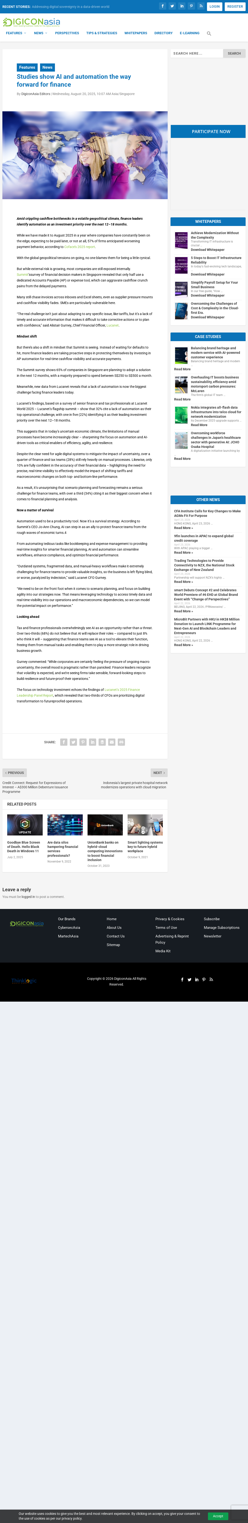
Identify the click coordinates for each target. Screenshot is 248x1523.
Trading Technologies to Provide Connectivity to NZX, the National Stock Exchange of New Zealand (204, 565)
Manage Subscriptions (222, 928)
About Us (114, 928)
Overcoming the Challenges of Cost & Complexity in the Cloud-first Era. (215, 308)
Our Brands (67, 919)
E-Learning (190, 33)
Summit (22, 275)
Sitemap (113, 945)
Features (14, 33)
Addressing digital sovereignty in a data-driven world (70, 7)
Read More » (183, 528)
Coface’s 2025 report (79, 247)
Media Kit (163, 951)
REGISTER (235, 6)
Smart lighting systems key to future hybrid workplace (145, 847)
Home (112, 919)
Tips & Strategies (101, 33)
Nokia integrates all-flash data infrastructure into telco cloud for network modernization (216, 412)
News (38, 33)
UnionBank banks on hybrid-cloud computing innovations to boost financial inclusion (105, 851)
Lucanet (112, 325)
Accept (218, 1516)
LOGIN (215, 6)
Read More (182, 370)
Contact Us (116, 937)
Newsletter (212, 937)
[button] (209, 37)
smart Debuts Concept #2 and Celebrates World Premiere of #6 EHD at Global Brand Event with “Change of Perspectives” (206, 594)
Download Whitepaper (207, 250)
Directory (163, 33)
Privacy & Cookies (169, 919)
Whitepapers (135, 33)
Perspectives (67, 33)
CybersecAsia (69, 928)
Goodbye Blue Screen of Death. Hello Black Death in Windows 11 (23, 847)
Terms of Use (166, 928)
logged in (28, 897)
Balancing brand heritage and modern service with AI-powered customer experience (215, 353)
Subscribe (212, 919)
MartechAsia (68, 937)
